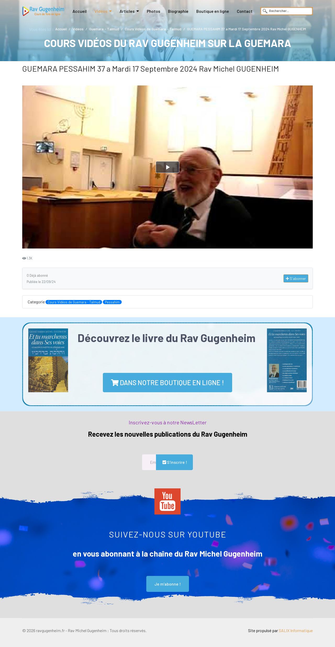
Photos (153, 11)
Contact (245, 11)
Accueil (79, 11)
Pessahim (112, 302)
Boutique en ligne (212, 11)
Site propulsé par (280, 630)
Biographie (178, 11)
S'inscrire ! (174, 462)
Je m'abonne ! (167, 583)
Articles (127, 11)
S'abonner (296, 278)
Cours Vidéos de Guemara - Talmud (74, 302)
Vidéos (100, 11)
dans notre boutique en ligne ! (167, 382)
